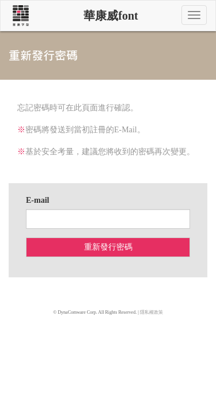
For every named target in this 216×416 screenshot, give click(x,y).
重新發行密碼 (108, 247)
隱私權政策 (151, 312)
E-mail (37, 200)
